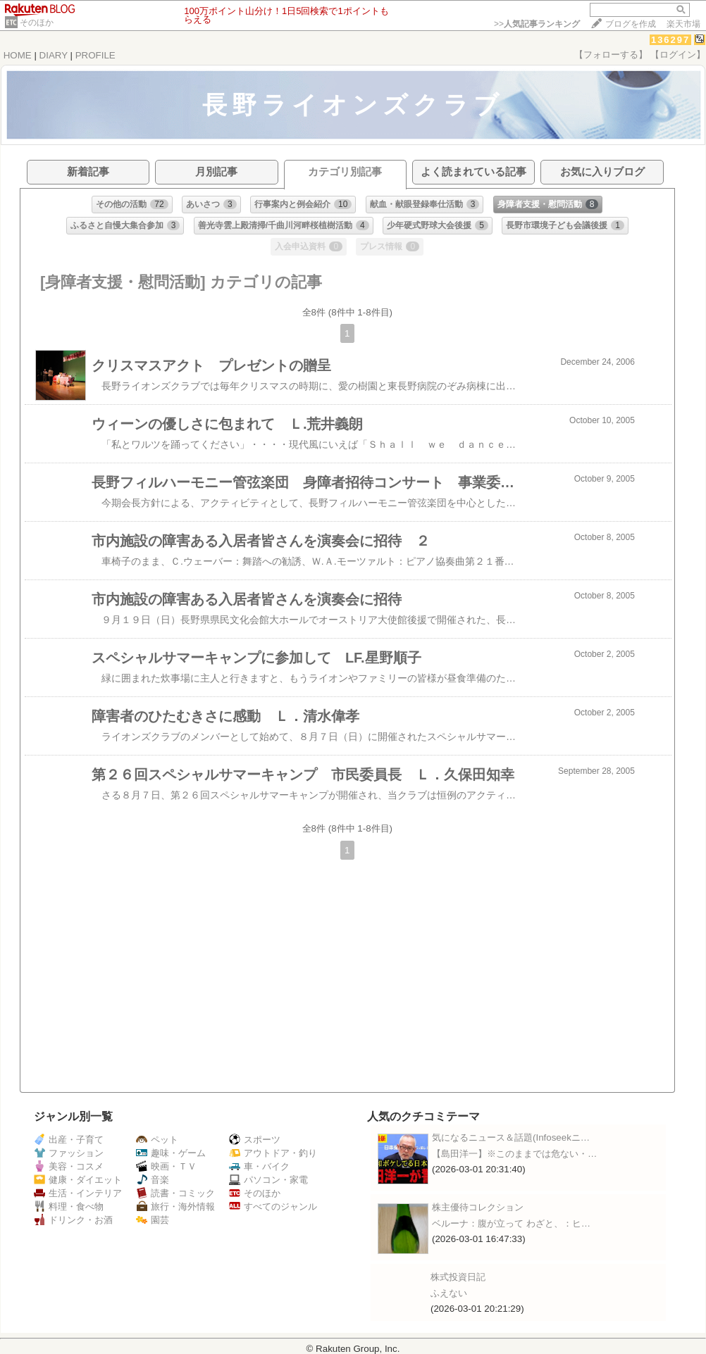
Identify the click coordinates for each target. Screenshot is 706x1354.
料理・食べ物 (69, 1206)
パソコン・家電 (268, 1179)
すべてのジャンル (273, 1206)
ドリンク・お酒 (73, 1220)
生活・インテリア (78, 1193)
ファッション (69, 1153)
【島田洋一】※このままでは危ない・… (514, 1153)
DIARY (53, 55)
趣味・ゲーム (171, 1153)
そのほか (37, 22)
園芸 (152, 1220)
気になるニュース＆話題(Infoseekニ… (511, 1137)
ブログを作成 (630, 24)
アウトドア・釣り (273, 1153)
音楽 (152, 1179)
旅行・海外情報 (175, 1206)
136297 (670, 40)
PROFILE (95, 55)
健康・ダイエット (78, 1179)
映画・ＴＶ (166, 1166)
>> (537, 24)
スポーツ (254, 1139)
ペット (157, 1139)
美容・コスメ (69, 1166)
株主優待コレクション (478, 1207)
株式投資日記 (458, 1277)
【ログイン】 (677, 54)
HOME (18, 55)
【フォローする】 (611, 54)
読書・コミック (175, 1193)
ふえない (449, 1293)
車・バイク (259, 1166)
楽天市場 (683, 24)
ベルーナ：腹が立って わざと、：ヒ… (511, 1223)
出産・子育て (69, 1139)
